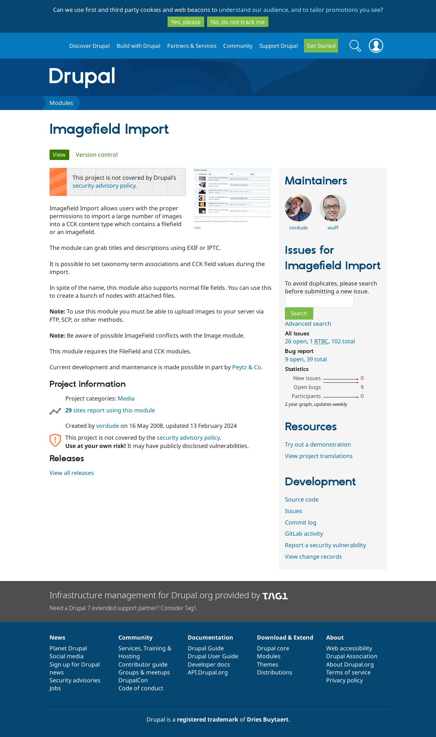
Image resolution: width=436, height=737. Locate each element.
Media (126, 398)
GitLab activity (304, 533)
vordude (107, 426)
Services (129, 648)
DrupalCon (133, 680)
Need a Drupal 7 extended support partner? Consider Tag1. (124, 608)
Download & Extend (285, 637)
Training (155, 648)
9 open (294, 359)
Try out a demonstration (318, 444)
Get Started (321, 45)
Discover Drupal (89, 45)
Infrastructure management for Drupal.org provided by (169, 595)
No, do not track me (238, 22)
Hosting (129, 656)
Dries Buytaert (268, 719)
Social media (67, 656)
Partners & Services (191, 45)
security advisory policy (103, 185)
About (335, 637)
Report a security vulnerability (325, 545)
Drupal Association (352, 656)
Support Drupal (278, 45)
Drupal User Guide (213, 656)
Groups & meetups (144, 672)
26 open (296, 341)
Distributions (274, 672)
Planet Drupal (68, 648)
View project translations (319, 456)
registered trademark (207, 719)
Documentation (210, 637)
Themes (267, 664)
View (61, 155)
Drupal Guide (206, 648)
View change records (313, 556)
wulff (333, 227)
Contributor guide (143, 664)
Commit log (301, 522)
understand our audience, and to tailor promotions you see (299, 10)
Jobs (55, 688)
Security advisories (75, 680)
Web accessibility (349, 648)
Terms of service (348, 672)
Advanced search (308, 324)
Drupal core (273, 648)
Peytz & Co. (247, 367)
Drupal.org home (56, 46)
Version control (97, 155)
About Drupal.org (350, 664)
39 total (316, 359)
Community (238, 45)
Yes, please (186, 22)
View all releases (72, 473)
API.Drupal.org (208, 672)
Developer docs (209, 664)
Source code (302, 499)
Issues (293, 511)
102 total (343, 341)
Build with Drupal (138, 45)
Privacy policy (344, 680)
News (57, 637)
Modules (61, 103)
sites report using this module (110, 410)
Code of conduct (140, 688)
